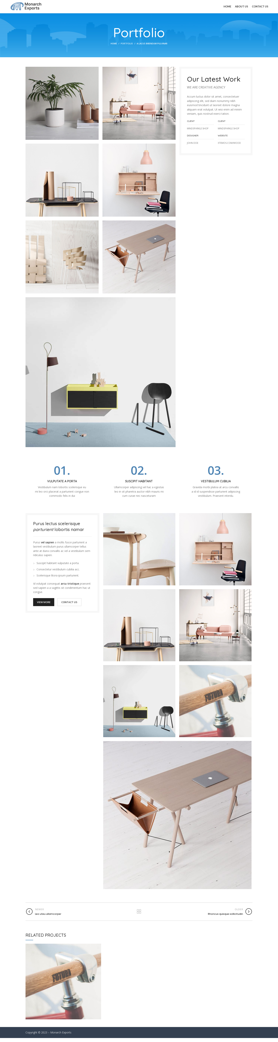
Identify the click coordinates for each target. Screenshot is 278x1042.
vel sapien (47, 546)
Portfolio (127, 47)
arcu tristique (70, 587)
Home (114, 47)
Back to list (139, 915)
